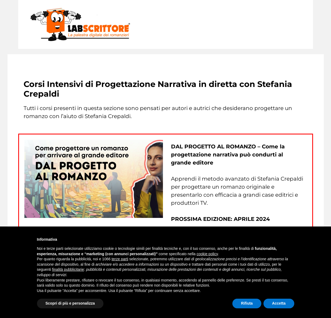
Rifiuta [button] (247, 303)
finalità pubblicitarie (68, 269)
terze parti (119, 259)
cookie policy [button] (207, 254)
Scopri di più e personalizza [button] (70, 303)
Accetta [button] (279, 303)
